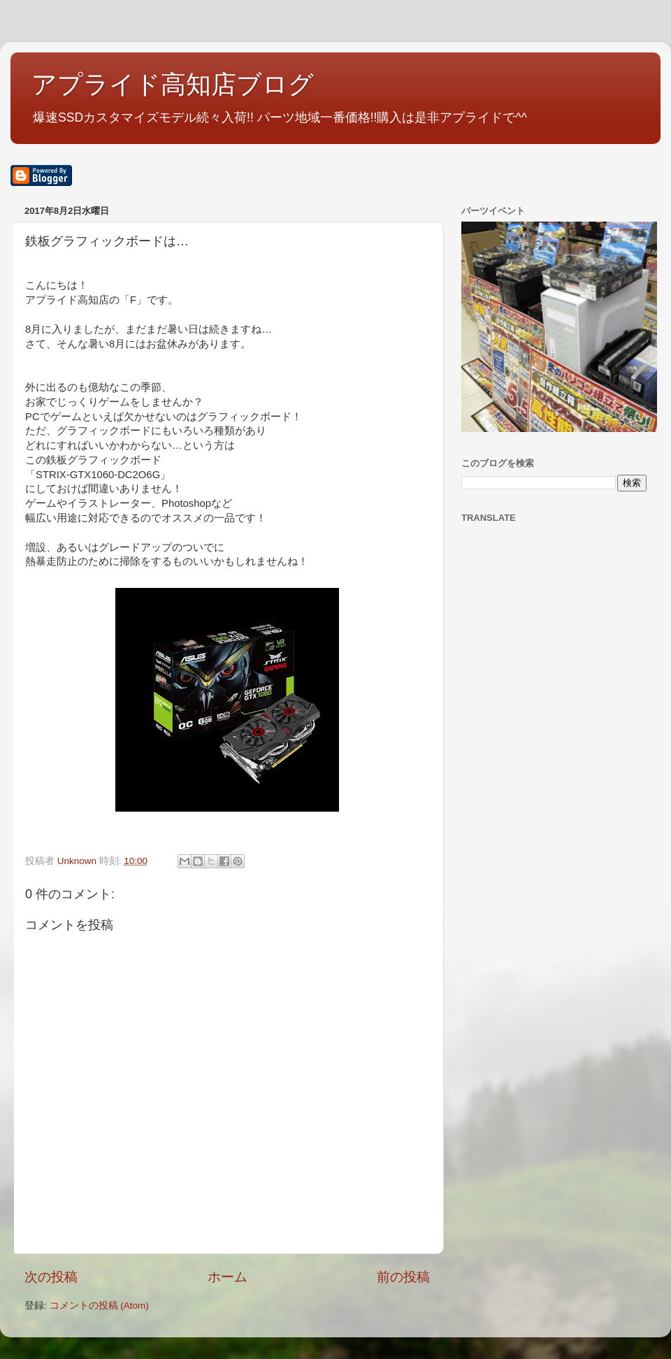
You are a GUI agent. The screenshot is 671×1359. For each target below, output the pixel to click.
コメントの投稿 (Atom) (99, 1305)
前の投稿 (403, 1277)
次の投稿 (51, 1277)
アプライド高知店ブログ (172, 84)
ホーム (227, 1277)
